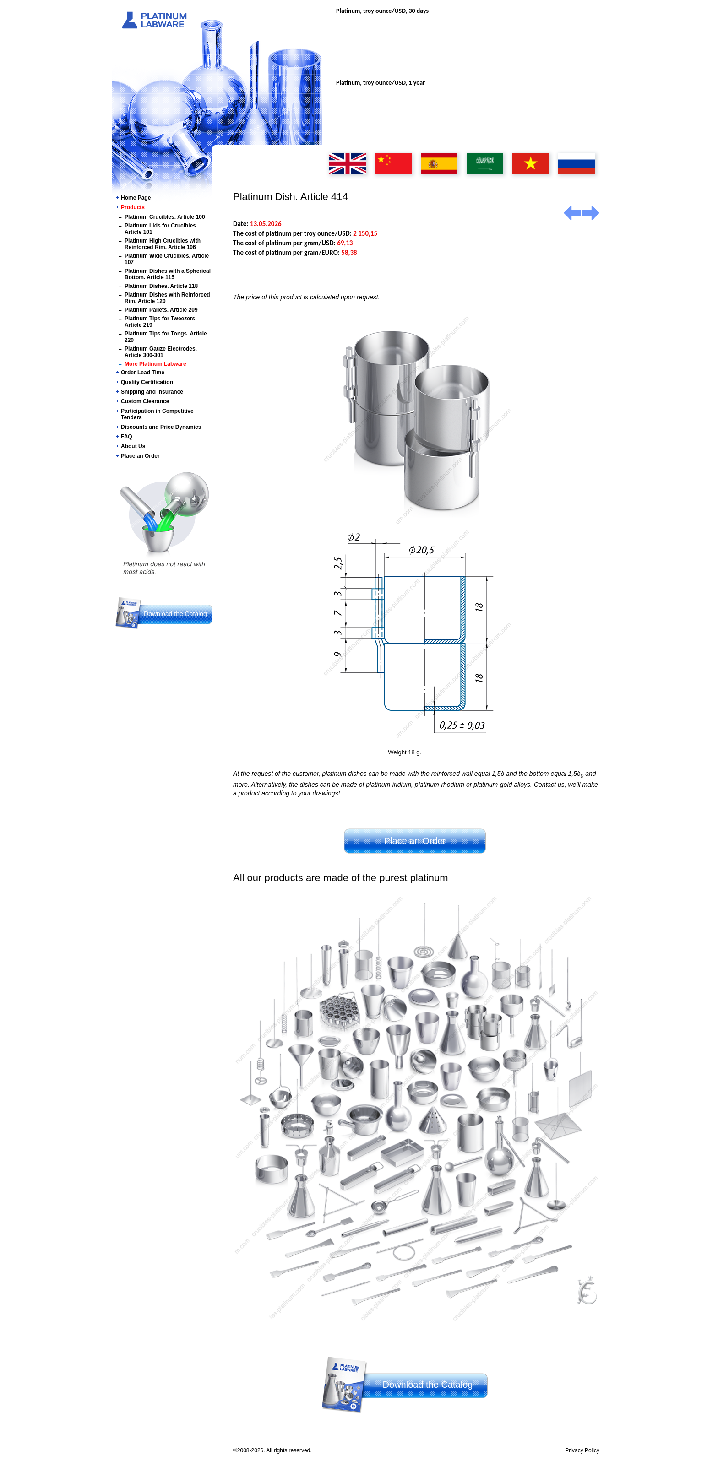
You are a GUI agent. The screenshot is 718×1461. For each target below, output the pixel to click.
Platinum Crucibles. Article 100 (165, 217)
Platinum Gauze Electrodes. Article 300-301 (161, 352)
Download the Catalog (175, 613)
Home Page (136, 198)
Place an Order (140, 456)
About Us (133, 446)
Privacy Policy (582, 1450)
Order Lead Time (142, 372)
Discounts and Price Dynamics (161, 427)
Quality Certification (147, 382)
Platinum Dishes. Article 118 (161, 286)
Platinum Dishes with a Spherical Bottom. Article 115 (168, 274)
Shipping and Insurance (152, 392)
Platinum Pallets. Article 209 (161, 310)
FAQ (126, 436)
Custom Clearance (145, 401)
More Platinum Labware (155, 364)
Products (133, 207)
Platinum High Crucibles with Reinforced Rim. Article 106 (163, 244)
